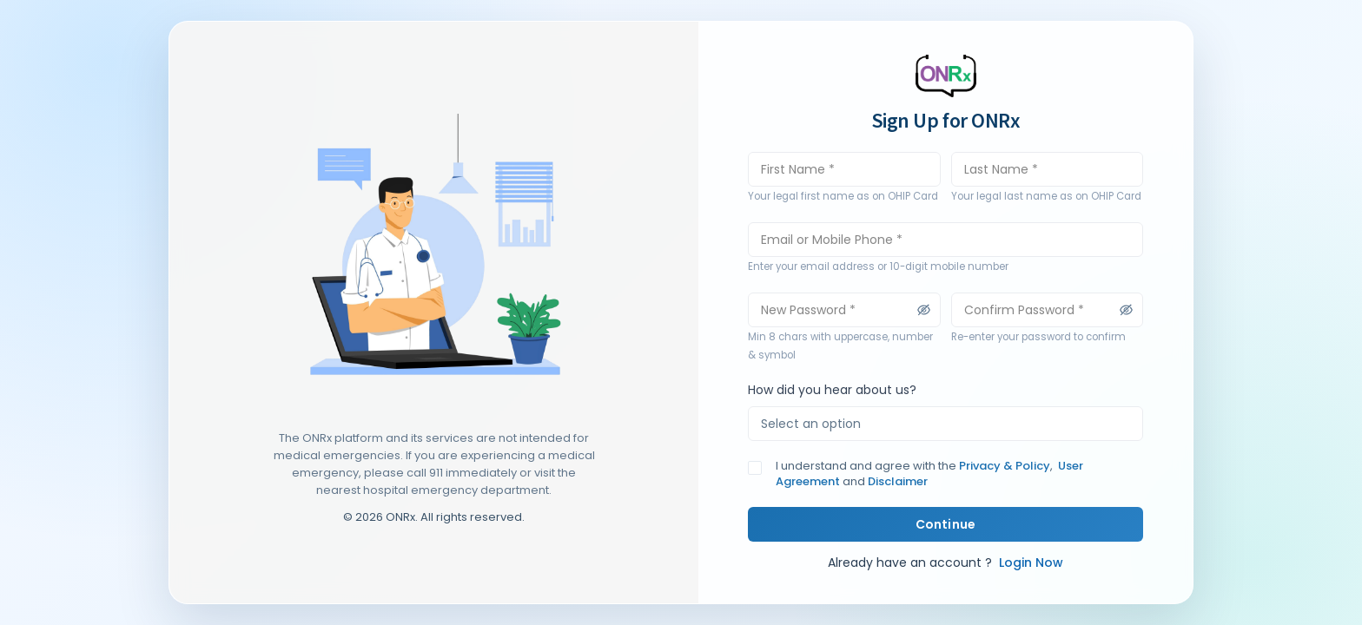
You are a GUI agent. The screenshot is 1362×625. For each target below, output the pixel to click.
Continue (945, 524)
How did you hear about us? (832, 389)
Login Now (1029, 562)
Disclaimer (896, 481)
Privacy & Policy (1004, 465)
